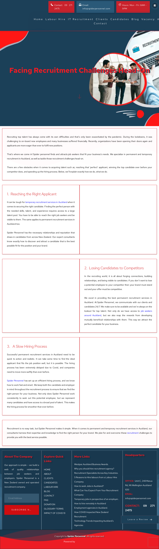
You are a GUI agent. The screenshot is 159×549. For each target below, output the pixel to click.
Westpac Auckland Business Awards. (91, 464)
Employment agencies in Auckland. (91, 507)
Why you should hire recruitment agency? (94, 468)
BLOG (47, 491)
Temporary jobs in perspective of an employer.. (96, 499)
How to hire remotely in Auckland (90, 503)
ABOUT (47, 474)
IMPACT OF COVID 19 (54, 513)
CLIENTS (48, 478)
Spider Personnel (15, 380)
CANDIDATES (50, 482)
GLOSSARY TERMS (54, 508)
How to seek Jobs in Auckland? (89, 486)
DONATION (49, 504)
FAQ (46, 500)
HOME (47, 469)
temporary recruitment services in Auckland (46, 202)
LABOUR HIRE (51, 487)
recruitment (133, 432)
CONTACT (49, 495)
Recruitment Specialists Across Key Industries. (96, 473)
